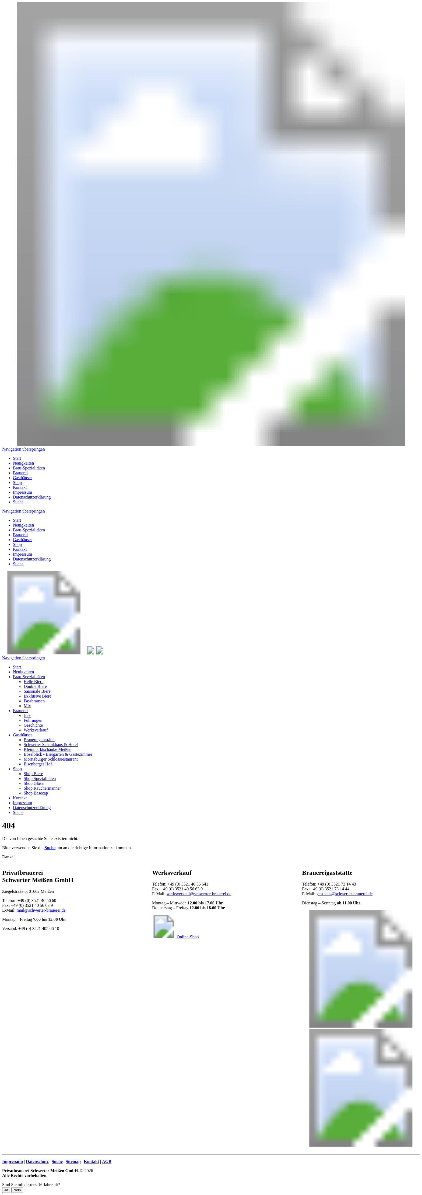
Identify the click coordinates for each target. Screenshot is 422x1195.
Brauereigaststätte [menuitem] (39, 739)
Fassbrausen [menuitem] (34, 701)
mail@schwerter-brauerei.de (41, 910)
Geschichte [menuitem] (33, 725)
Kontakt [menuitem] (20, 487)
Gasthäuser (22, 539)
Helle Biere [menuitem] (33, 681)
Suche (18, 564)
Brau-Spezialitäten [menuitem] (29, 468)
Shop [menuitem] (17, 482)
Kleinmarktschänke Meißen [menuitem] (47, 749)
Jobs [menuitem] (27, 715)
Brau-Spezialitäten (29, 530)
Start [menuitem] (17, 458)
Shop (17, 544)
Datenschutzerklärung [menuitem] (32, 497)
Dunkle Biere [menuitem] (35, 686)
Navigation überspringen (23, 449)
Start (17, 520)
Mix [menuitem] (27, 705)
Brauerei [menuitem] (20, 473)
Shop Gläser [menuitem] (34, 783)
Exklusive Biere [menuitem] (37, 696)
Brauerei (20, 534)
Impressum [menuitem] (22, 492)
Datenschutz (37, 1161)
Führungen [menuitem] (33, 720)
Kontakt (20, 549)
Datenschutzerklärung (32, 559)
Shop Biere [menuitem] (33, 773)
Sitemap (73, 1161)
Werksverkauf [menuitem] (36, 730)
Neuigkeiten (23, 525)
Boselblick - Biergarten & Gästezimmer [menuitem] (58, 754)
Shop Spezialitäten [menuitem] (40, 778)
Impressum (22, 554)
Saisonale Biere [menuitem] (37, 691)
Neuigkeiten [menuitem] (23, 463)
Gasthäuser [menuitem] (22, 477)
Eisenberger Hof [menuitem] (38, 764)
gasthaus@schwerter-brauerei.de (344, 893)
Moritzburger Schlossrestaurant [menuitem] (51, 759)
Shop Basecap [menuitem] (36, 793)
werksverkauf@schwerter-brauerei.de (199, 893)
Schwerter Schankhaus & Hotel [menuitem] (51, 744)
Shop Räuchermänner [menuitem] (42, 788)
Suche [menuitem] (18, 502)
